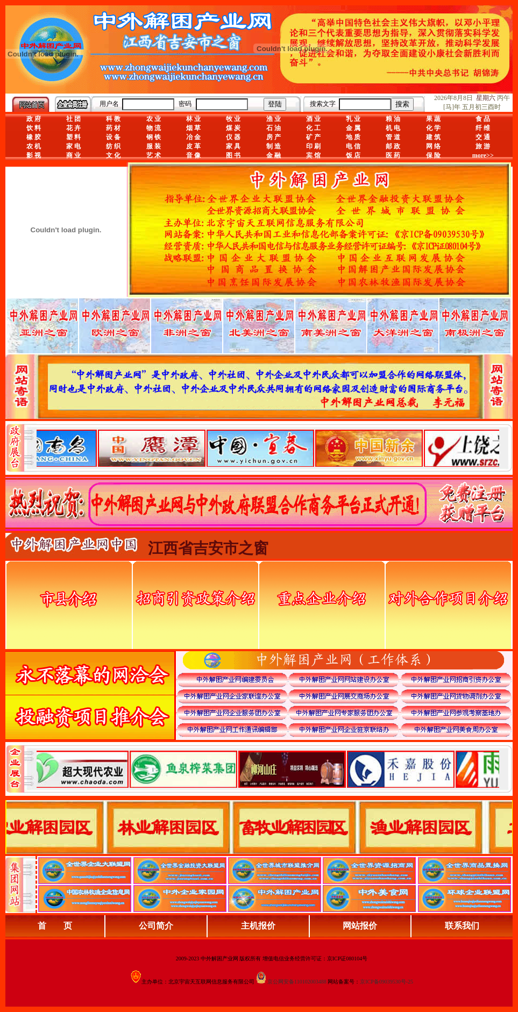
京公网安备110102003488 (297, 982)
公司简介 (156, 925)
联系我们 (462, 925)
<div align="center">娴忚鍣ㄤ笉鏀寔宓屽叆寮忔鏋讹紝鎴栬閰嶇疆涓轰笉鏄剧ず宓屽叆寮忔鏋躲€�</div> (268, 448)
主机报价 (258, 925)
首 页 (55, 925)
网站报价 (360, 925)
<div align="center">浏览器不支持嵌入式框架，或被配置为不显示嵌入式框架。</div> (268, 769)
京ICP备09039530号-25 (386, 982)
